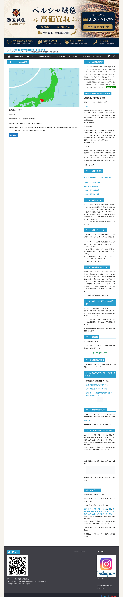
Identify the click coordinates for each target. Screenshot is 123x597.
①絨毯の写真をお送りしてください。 (97, 385)
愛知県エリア (15, 110)
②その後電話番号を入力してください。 (98, 389)
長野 (100, 511)
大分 (93, 514)
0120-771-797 (111, 87)
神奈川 (90, 509)
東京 (85, 509)
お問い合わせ (97, 56)
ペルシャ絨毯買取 (18, 56)
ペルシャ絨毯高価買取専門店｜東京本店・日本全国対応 (26, 50)
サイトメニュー (80, 551)
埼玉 (99, 509)
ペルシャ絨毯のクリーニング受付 (67, 56)
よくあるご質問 (85, 56)
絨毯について (31, 56)
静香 (92, 511)
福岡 (85, 514)
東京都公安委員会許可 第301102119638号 (104, 587)
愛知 (88, 511)
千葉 (95, 509)
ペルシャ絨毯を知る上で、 (46, 56)
